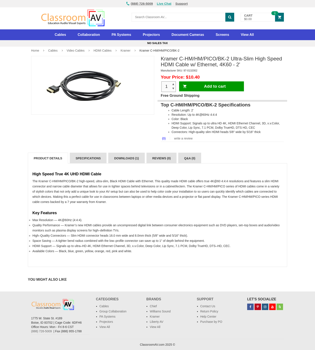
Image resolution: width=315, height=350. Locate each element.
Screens (222, 34)
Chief (153, 306)
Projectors (151, 34)
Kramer (125, 50)
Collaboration (89, 34)
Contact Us (207, 306)
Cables (60, 34)
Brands (153, 299)
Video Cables (75, 50)
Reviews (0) (161, 158)
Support (181, 3)
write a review (182, 138)
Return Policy (209, 311)
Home (35, 50)
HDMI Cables (102, 50)
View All (247, 34)
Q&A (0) (189, 158)
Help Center (208, 316)
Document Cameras (188, 34)
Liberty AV (156, 321)
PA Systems (121, 34)
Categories (107, 299)
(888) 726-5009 (41, 331)
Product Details (48, 158)
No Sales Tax (157, 43)
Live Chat (164, 3)
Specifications (88, 158)
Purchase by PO (211, 321)
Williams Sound (160, 311)
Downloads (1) (126, 158)
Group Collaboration (112, 311)
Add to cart (215, 86)
